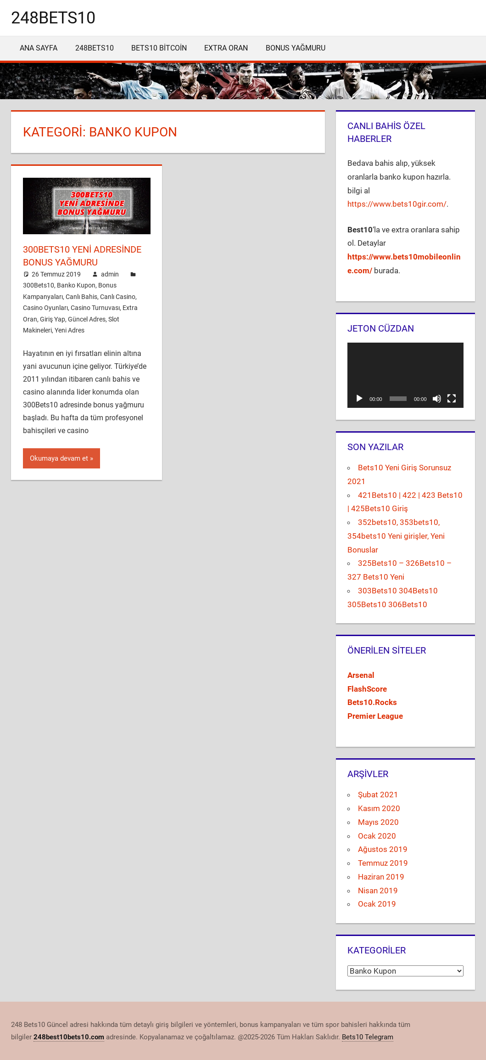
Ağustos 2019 (383, 849)
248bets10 (53, 18)
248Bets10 (94, 48)
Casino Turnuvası (95, 307)
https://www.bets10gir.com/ (397, 204)
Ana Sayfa (38, 48)
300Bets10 (38, 285)
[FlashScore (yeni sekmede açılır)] (367, 689)
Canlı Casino (117, 296)
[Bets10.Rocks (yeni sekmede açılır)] (372, 702)
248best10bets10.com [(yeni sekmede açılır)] (69, 1037)
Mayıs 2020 (378, 822)
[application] (405, 375)
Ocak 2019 (377, 903)
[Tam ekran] (451, 398)
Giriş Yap (52, 319)
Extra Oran (226, 48)
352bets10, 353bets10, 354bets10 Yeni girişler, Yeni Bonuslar (396, 536)
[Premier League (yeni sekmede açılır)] (375, 716)
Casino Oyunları (45, 307)
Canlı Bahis (81, 296)
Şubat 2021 (378, 794)
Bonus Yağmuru (295, 48)
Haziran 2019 (381, 876)
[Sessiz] (436, 398)
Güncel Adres (87, 319)
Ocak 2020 (377, 835)
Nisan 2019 (378, 890)
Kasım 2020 (379, 808)
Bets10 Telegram (367, 1037)
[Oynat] (359, 398)
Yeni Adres (69, 330)
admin (110, 274)
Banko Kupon (76, 285)
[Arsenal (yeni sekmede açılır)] (360, 675)
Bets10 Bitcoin (159, 48)
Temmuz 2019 (383, 863)
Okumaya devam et (59, 458)
